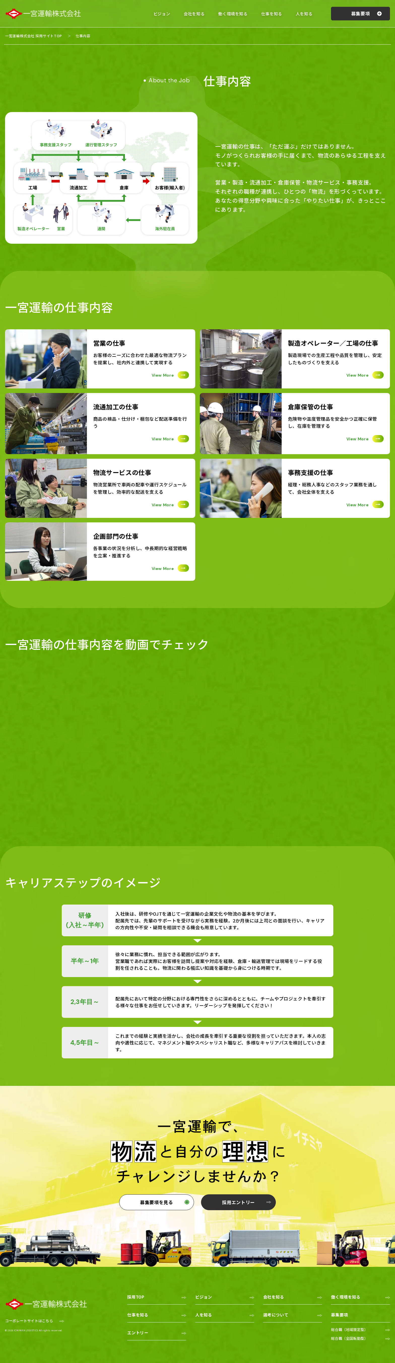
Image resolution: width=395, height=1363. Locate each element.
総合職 (349, 1329)
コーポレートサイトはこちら (29, 1320)
